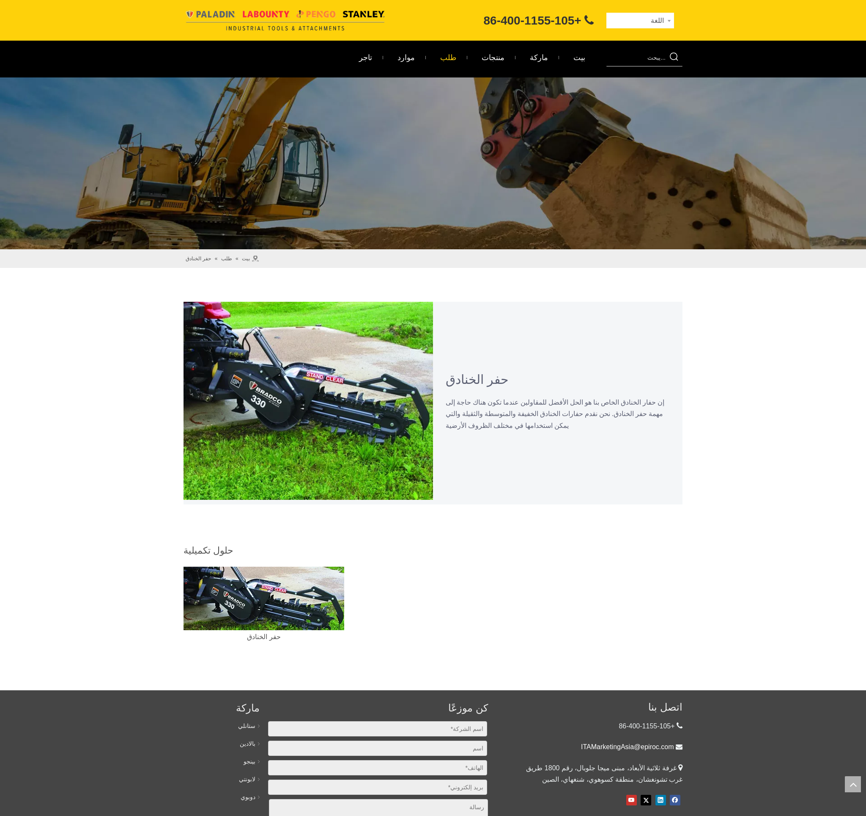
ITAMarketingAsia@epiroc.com (627, 746)
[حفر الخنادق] (264, 598)
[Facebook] (675, 800)
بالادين (247, 743)
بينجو (249, 761)
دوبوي (248, 797)
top (853, 784)
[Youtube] (631, 800)
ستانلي (246, 725)
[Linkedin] (660, 800)
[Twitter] (646, 800)
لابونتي (247, 779)
